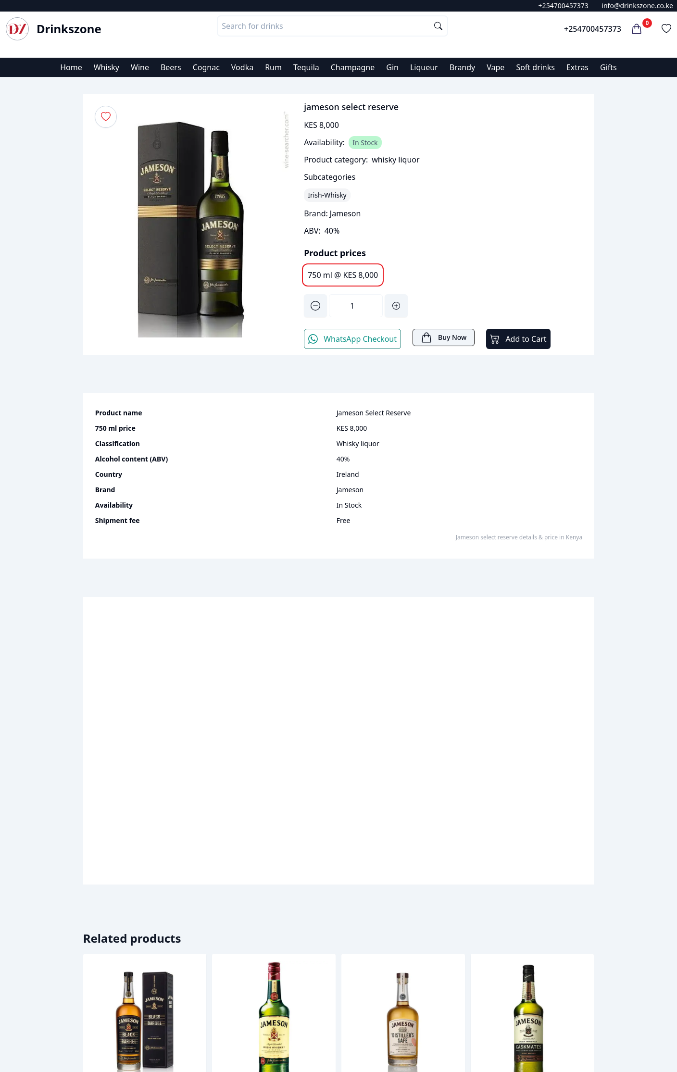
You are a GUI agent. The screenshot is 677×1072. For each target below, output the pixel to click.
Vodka (242, 67)
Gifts (608, 67)
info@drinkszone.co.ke (637, 5)
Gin (392, 67)
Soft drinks (535, 67)
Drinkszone (69, 29)
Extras (577, 67)
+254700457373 (564, 5)
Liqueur (424, 67)
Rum (273, 67)
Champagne (353, 67)
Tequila (306, 67)
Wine (140, 67)
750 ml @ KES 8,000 (343, 275)
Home (71, 67)
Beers (171, 67)
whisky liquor (395, 159)
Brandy (463, 67)
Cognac (206, 67)
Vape (495, 67)
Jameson (345, 213)
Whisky (106, 67)
